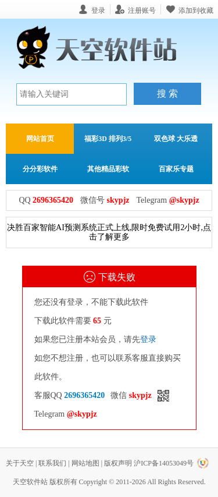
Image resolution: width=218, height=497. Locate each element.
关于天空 (20, 463)
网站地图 (85, 463)
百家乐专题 (176, 169)
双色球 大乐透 (176, 139)
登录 (148, 339)
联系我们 (52, 463)
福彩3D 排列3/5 (107, 139)
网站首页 (40, 139)
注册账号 (142, 10)
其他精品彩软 (108, 169)
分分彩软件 (40, 169)
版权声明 (118, 463)
